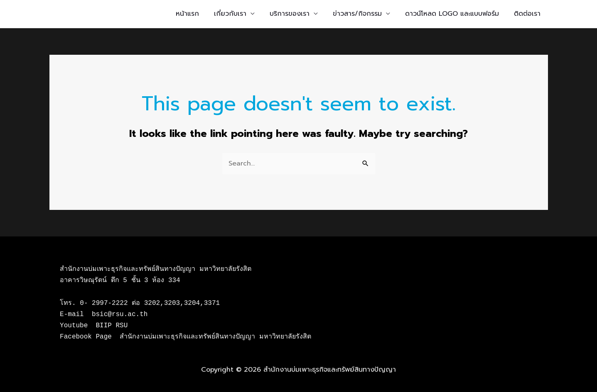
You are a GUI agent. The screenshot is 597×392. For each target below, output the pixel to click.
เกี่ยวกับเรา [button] (230, 14)
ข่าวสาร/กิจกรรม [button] (357, 14)
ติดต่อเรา (527, 14)
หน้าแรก (187, 14)
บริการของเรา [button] (290, 14)
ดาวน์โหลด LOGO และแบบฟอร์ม (452, 14)
